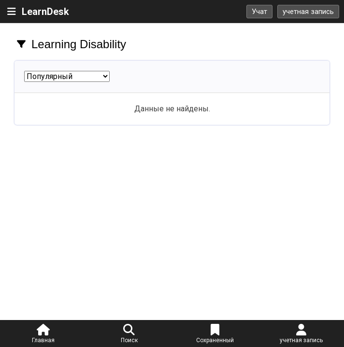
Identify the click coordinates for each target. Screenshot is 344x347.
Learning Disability (78, 44)
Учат (259, 11)
